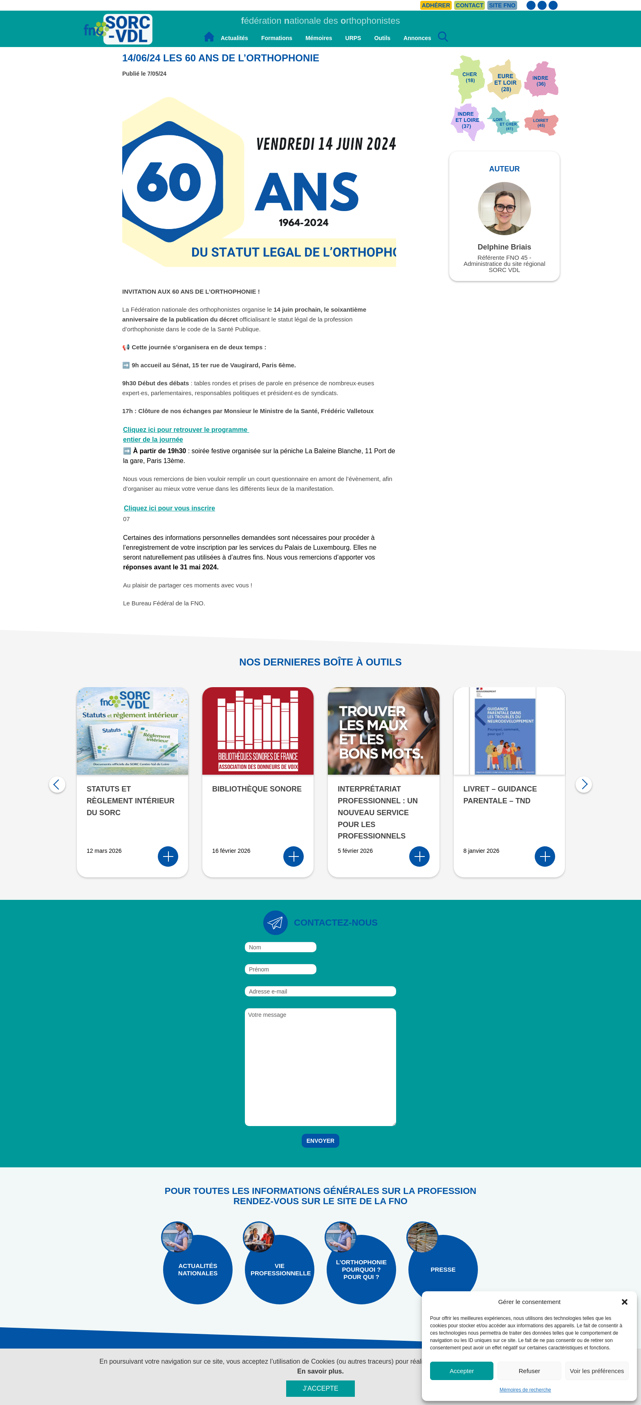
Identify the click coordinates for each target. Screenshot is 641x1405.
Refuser (529, 1370)
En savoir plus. (320, 1371)
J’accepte (320, 1388)
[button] (625, 1302)
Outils (382, 38)
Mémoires (318, 38)
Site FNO (502, 5)
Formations (276, 38)
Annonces (417, 38)
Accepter (462, 1370)
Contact (469, 5)
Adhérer (436, 5)
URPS (353, 38)
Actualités (234, 38)
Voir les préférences (597, 1370)
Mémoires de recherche (525, 1390)
